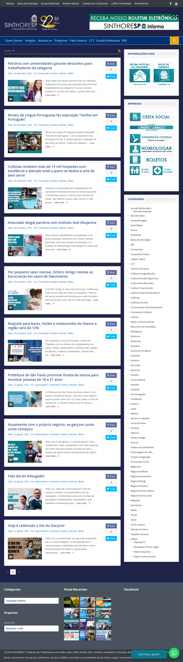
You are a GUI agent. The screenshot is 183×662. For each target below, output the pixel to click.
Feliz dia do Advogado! (26, 476)
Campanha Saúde (140, 254)
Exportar (135, 370)
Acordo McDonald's (141, 208)
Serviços (30, 40)
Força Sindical (138, 379)
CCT (91, 40)
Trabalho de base (140, 534)
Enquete (135, 346)
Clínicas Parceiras (140, 268)
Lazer (133, 408)
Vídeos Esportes (141, 551)
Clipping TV (139, 542)
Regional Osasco (139, 486)
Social (134, 514)
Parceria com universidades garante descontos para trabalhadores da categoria (50, 65)
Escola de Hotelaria (141, 350)
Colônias (135, 297)
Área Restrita (141, 3)
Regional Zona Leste (141, 495)
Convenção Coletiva (47, 73)
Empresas (61, 40)
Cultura (135, 317)
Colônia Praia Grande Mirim (145, 292)
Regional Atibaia (139, 471)
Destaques (136, 331)
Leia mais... (52, 95)
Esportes (135, 355)
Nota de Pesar (138, 423)
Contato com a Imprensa (95, 3)
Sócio (133, 519)
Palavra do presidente (142, 447)
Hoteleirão (136, 399)
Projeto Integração (140, 457)
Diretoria (135, 336)
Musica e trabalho (140, 418)
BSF (124, 40)
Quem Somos (14, 40)
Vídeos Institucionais (144, 556)
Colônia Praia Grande (142, 288)
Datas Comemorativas (142, 321)
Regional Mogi (138, 481)
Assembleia (137, 225)
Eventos (135, 360)
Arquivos (9, 622)
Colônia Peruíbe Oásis (142, 283)
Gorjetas (135, 389)
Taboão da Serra (139, 529)
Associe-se (45, 40)
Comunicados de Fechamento (146, 307)
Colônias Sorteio (139, 302)
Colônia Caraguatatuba (143, 273)
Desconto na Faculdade (143, 326)
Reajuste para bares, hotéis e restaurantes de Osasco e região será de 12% (52, 325)
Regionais (136, 466)
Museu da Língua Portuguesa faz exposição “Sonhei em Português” (53, 117)
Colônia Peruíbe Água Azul (144, 278)
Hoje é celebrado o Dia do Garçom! (36, 525)
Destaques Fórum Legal (146, 546)
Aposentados (41, 385)
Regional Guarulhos (141, 476)
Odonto (135, 432)
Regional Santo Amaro (142, 490)
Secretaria (136, 505)
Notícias (10, 3)
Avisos (134, 230)
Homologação (138, 394)
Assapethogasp (139, 220)
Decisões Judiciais (142, 211)
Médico (135, 413)
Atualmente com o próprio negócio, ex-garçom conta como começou (51, 426)
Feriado (135, 374)
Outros (134, 442)
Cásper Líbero (138, 259)
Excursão (135, 365)
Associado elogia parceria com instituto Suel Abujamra (52, 222)
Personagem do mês (141, 452)
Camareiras (137, 249)
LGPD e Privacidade (121, 3)
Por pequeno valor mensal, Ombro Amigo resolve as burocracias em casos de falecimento (50, 274)
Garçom (135, 384)
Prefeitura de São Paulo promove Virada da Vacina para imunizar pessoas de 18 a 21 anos (53, 377)
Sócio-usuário (138, 524)
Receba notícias (71, 3)
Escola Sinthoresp (50, 3)
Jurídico (135, 403)
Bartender (136, 235)
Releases (135, 500)
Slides (70, 73)
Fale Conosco (78, 40)
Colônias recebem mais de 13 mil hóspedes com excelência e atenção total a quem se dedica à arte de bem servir (51, 171)
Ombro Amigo (138, 437)
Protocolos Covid (140, 461)
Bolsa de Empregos (28, 3)
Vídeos (134, 539)
